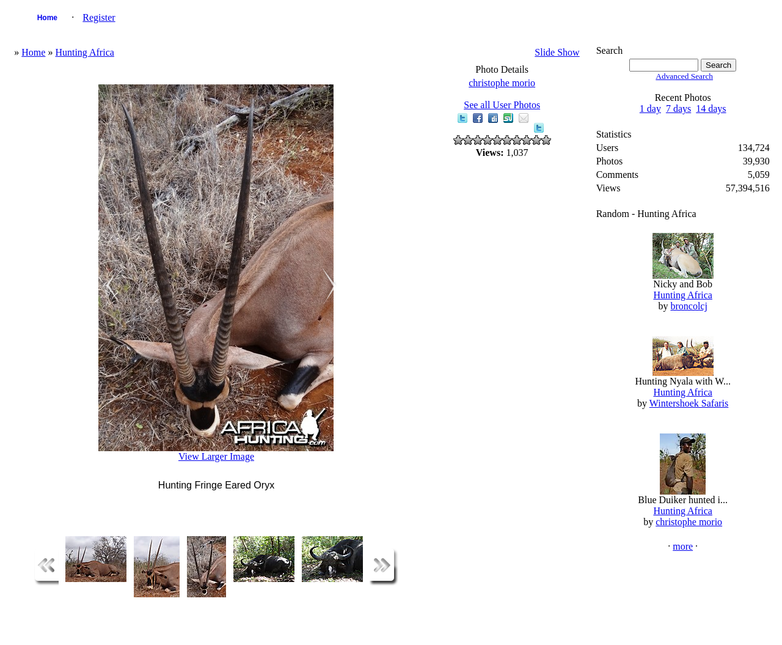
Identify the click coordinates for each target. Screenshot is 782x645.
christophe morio (502, 83)
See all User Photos (502, 105)
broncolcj (688, 306)
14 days (711, 108)
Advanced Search (684, 76)
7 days (678, 108)
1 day (650, 108)
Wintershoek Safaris (689, 403)
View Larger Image (216, 456)
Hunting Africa (84, 52)
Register (98, 17)
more (683, 546)
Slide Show (557, 52)
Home (47, 17)
